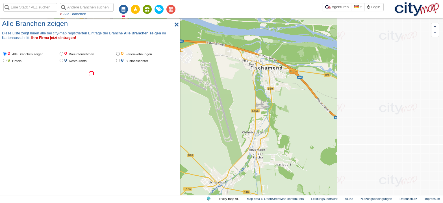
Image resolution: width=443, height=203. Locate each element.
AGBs (349, 198)
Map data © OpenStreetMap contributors (275, 198)
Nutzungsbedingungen (376, 198)
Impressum (432, 198)
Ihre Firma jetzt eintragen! (53, 38)
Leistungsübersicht (324, 198)
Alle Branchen (74, 14)
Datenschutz (408, 198)
